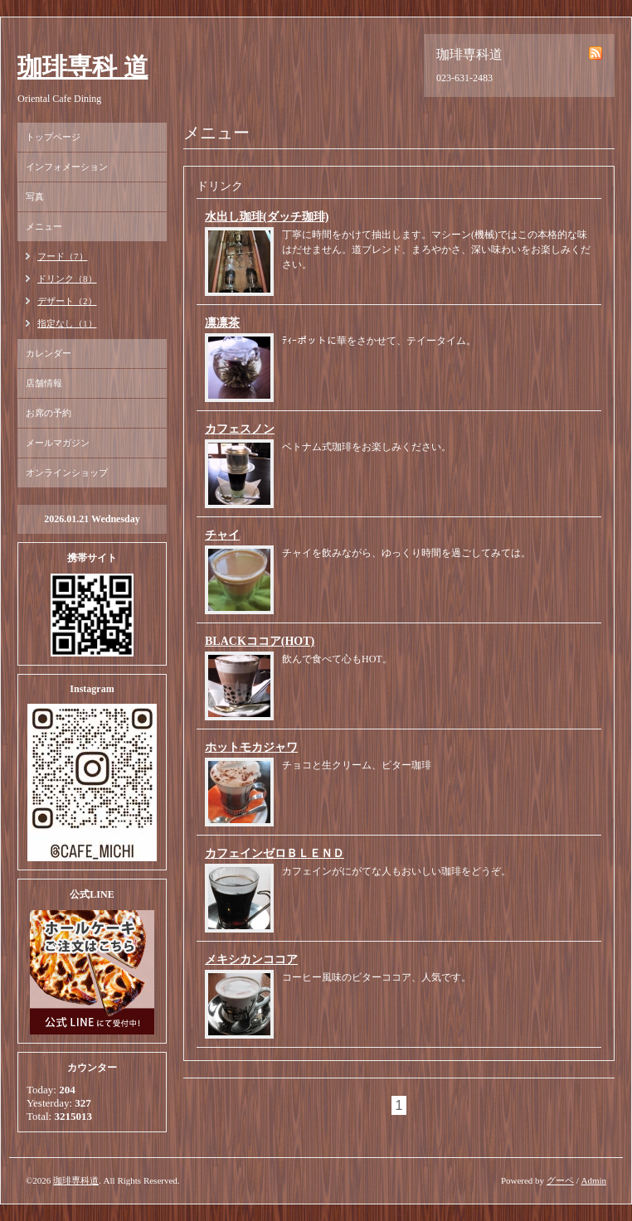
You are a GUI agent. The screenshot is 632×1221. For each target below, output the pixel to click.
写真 (35, 196)
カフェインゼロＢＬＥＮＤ (274, 853)
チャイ (222, 535)
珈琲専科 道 (82, 66)
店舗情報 (44, 383)
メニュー (44, 226)
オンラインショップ (67, 472)
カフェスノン (240, 429)
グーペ (560, 1180)
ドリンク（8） (67, 278)
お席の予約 (48, 413)
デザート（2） (67, 301)
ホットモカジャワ (251, 747)
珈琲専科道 (76, 1180)
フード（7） (62, 256)
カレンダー (48, 353)
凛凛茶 (222, 323)
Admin (593, 1180)
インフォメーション (67, 167)
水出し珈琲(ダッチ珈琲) (266, 217)
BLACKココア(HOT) (259, 641)
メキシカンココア (251, 959)
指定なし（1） (67, 323)
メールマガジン (58, 443)
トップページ (53, 137)
